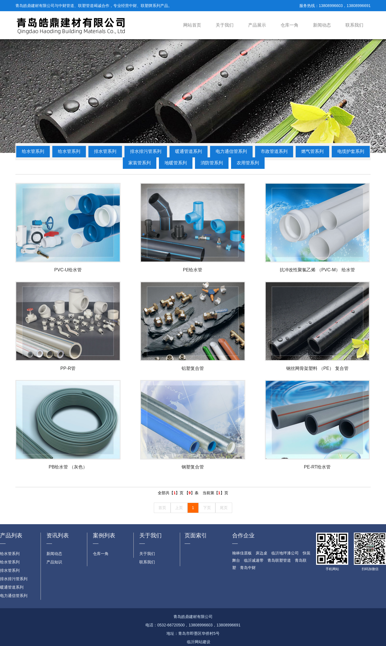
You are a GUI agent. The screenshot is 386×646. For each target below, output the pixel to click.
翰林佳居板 (242, 553)
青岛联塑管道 (279, 560)
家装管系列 (139, 162)
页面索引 (196, 535)
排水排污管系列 (145, 151)
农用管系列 (248, 162)
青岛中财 (248, 567)
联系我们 (354, 25)
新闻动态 (322, 25)
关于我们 (225, 25)
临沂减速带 (253, 560)
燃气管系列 (312, 151)
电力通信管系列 (231, 151)
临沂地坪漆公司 (285, 553)
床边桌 (261, 553)
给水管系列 (33, 151)
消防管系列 (212, 162)
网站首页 (192, 25)
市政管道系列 (274, 151)
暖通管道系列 (188, 151)
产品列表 (11, 535)
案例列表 (104, 535)
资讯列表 (57, 535)
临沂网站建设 (198, 642)
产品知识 (54, 562)
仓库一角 (289, 25)
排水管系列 (105, 151)
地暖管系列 (175, 162)
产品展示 (257, 25)
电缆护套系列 (350, 151)
